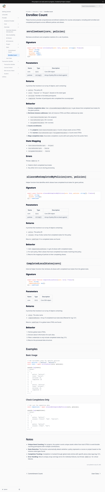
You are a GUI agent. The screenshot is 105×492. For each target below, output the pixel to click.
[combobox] (92, 6)
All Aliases (9, 38)
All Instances (9, 41)
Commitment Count (12, 51)
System (4, 489)
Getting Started (6, 11)
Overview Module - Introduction (11, 31)
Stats (12, 47)
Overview (11, 27)
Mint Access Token (9, 70)
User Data (9, 58)
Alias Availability (10, 35)
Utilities (4, 77)
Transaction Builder (10, 61)
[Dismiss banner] (103, 1)
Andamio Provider (9, 21)
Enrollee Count (12, 55)
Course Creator (11, 67)
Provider (10, 18)
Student (11, 73)
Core (11, 24)
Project (12, 44)
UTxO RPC (5, 15)
